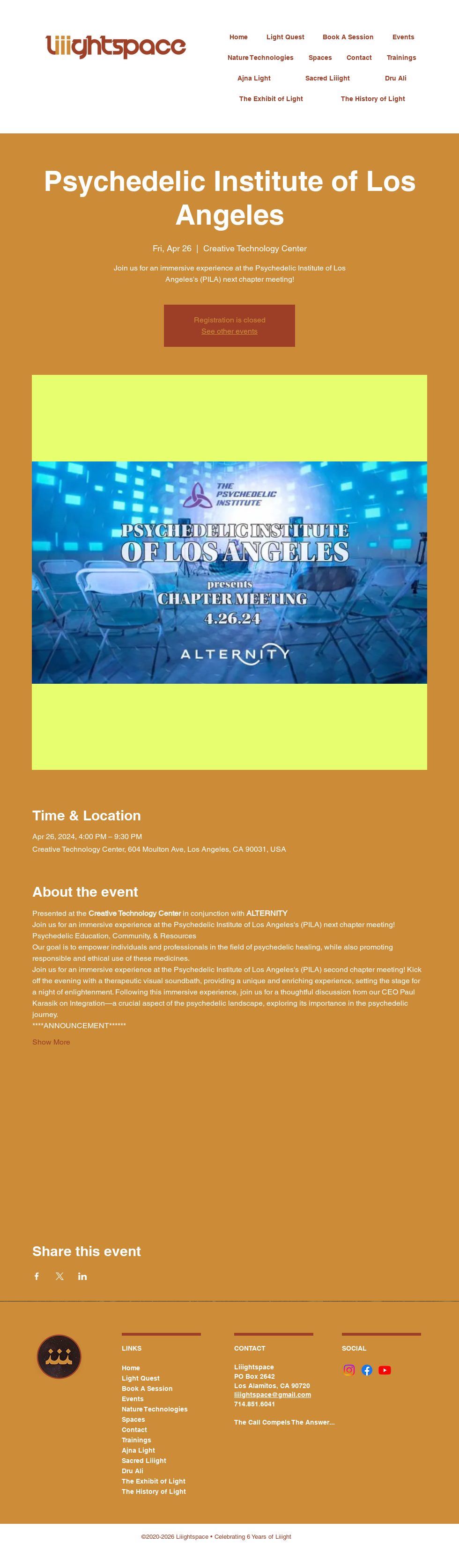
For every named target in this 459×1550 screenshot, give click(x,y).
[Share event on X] (59, 1276)
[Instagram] (349, 1370)
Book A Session (147, 1388)
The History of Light (150, 1491)
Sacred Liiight (144, 1460)
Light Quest (141, 1378)
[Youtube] (385, 1370)
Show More (51, 1042)
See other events (229, 331)
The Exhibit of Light (150, 1481)
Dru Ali (132, 1471)
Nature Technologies (150, 1409)
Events (133, 1399)
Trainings (136, 1440)
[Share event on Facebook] (36, 1276)
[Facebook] (367, 1370)
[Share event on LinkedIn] (82, 1276)
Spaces (133, 1419)
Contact (134, 1429)
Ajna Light (138, 1450)
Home (131, 1368)
